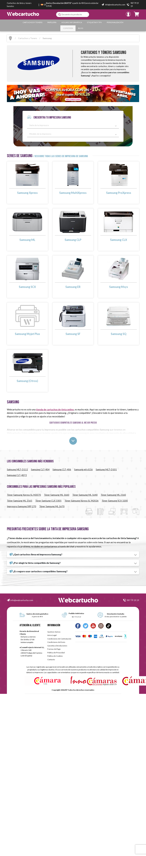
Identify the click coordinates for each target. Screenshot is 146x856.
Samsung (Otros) (27, 381)
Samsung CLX (118, 239)
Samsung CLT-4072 (17, 475)
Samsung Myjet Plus (27, 334)
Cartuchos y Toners (32, 22)
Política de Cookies (55, 656)
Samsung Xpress (27, 192)
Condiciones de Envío (56, 642)
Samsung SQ (118, 334)
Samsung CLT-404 (40, 469)
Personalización (115, 22)
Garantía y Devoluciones (57, 645)
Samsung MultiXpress (73, 192)
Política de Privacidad (56, 652)
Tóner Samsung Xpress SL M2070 (24, 494)
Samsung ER (72, 287)
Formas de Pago (54, 649)
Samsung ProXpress (118, 192)
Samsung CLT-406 (62, 469)
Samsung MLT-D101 (106, 469)
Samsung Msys (118, 287)
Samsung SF (73, 334)
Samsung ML (27, 239)
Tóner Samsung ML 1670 (51, 506)
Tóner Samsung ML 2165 (19, 500)
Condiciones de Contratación (59, 639)
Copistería (68, 28)
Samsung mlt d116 (83, 469)
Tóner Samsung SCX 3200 (115, 500)
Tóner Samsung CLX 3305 (48, 500)
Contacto (51, 659)
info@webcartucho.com (21, 600)
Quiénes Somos (54, 632)
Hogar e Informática (71, 22)
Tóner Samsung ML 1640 (85, 494)
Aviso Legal (52, 635)
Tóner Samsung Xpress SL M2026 (81, 500)
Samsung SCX (27, 287)
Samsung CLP (73, 239)
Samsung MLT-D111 (17, 469)
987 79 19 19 (133, 600)
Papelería (51, 22)
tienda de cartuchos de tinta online (55, 409)
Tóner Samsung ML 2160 (113, 494)
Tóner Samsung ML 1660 (56, 494)
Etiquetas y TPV (94, 22)
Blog (80, 28)
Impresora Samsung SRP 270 (21, 506)
